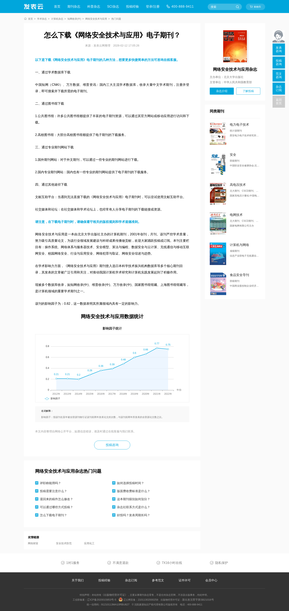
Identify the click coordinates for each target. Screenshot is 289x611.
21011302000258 (148, 599)
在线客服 (170, 60)
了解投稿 (248, 91)
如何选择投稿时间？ (130, 483)
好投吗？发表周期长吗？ (133, 515)
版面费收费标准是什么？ (133, 491)
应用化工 (89, 543)
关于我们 (78, 580)
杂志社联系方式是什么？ (133, 507)
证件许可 (185, 580)
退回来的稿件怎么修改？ (56, 499)
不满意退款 (121, 562)
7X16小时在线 (172, 562)
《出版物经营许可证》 (114, 594)
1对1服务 (72, 562)
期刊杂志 (73, 6)
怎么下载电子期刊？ (53, 515)
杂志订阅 (131, 580)
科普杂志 (93, 6)
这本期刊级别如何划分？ (133, 499)
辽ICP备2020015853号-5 (101, 599)
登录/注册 (153, 6)
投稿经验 (132, 6)
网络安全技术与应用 (96, 18)
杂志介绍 (221, 91)
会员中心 (211, 580)
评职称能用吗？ (50, 483)
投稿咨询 (112, 445)
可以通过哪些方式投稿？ (56, 507)
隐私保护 (221, 562)
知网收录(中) (74, 18)
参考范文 (158, 580)
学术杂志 (42, 18)
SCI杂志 (113, 6)
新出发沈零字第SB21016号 (198, 599)
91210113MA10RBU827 (115, 604)
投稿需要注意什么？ (53, 491)
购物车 (257, 6)
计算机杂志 (57, 18)
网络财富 (33, 543)
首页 (57, 6)
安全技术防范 (64, 543)
